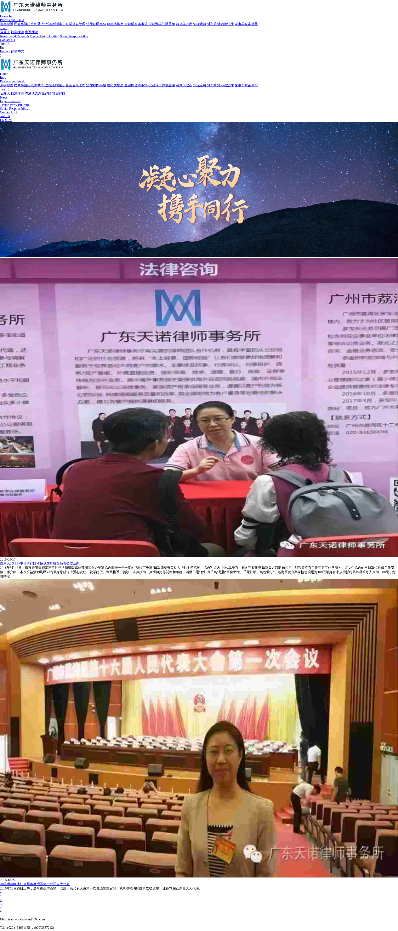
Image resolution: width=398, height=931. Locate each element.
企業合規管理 (75, 24)
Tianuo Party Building (44, 36)
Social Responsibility (74, 36)
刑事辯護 (6, 24)
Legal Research (18, 36)
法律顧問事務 (96, 24)
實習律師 (31, 32)
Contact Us (7, 40)
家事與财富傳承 (246, 24)
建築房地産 (115, 24)
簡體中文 (17, 51)
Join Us (5, 43)
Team (3, 28)
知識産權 (199, 24)
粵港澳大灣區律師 (38, 93)
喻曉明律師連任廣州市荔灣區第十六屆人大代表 (35, 884)
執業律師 (17, 32)
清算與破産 (184, 24)
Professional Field (12, 20)
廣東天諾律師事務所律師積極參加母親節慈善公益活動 (40, 563)
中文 (8, 120)
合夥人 (5, 32)
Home (4, 16)
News (3, 36)
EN (2, 120)
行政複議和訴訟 (53, 24)
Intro (12, 16)
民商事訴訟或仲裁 (27, 24)
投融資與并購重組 (161, 24)
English (5, 51)
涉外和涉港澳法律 (220, 24)
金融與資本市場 (136, 24)
